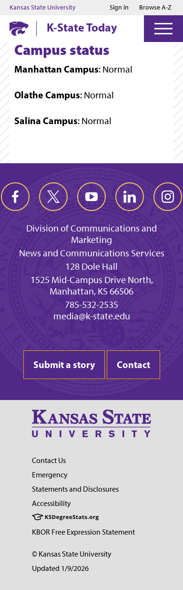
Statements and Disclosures (75, 489)
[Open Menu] (163, 28)
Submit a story (64, 364)
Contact (133, 364)
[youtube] (91, 196)
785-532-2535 (91, 304)
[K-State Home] (19, 28)
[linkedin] (129, 196)
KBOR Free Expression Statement (83, 532)
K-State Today (82, 27)
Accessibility (51, 503)
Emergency (50, 474)
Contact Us (49, 460)
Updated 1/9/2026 (60, 568)
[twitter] (53, 196)
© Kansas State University (72, 553)
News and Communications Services (91, 253)
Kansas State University (43, 7)
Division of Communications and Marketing (91, 233)
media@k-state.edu (91, 316)
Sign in (119, 7)
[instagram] (167, 196)
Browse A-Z (155, 7)
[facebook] (15, 196)
